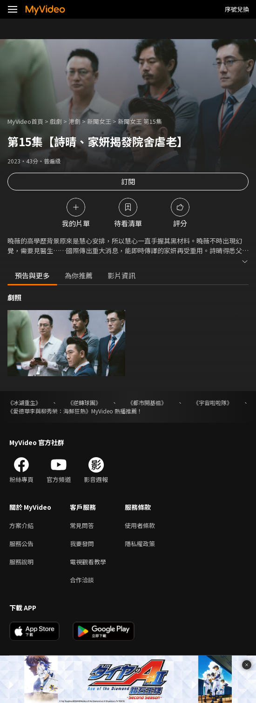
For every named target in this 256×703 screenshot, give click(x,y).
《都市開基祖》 (147, 402)
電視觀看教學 (88, 561)
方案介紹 (21, 525)
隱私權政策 (140, 543)
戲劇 (56, 121)
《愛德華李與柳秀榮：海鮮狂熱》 (49, 411)
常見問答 (82, 525)
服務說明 (21, 561)
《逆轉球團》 (84, 402)
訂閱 (128, 181)
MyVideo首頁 (25, 121)
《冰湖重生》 (24, 402)
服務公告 (21, 543)
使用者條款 (140, 525)
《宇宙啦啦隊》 (212, 402)
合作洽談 (82, 579)
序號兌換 (237, 9)
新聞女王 (99, 121)
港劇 (74, 121)
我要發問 (82, 543)
